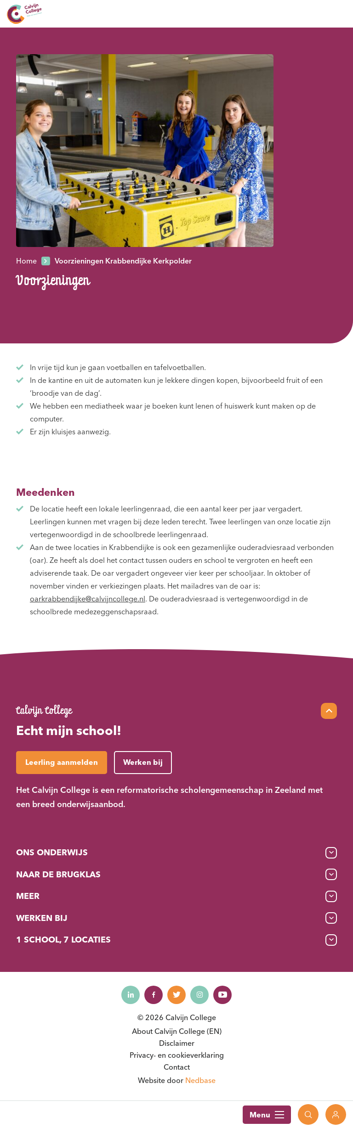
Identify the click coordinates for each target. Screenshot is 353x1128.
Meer (28, 896)
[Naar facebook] (153, 995)
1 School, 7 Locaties (63, 939)
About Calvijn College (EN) (177, 1031)
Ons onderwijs (52, 852)
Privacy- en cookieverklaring (177, 1055)
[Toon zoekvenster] (308, 1114)
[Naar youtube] (222, 995)
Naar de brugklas (58, 874)
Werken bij (42, 918)
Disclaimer (176, 1043)
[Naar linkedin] (130, 995)
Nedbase (200, 1080)
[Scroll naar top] (329, 711)
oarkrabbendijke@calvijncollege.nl (87, 598)
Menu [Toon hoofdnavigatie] (267, 1114)
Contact (177, 1067)
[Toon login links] (335, 1114)
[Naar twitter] (176, 995)
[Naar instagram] (199, 995)
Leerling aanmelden (61, 762)
